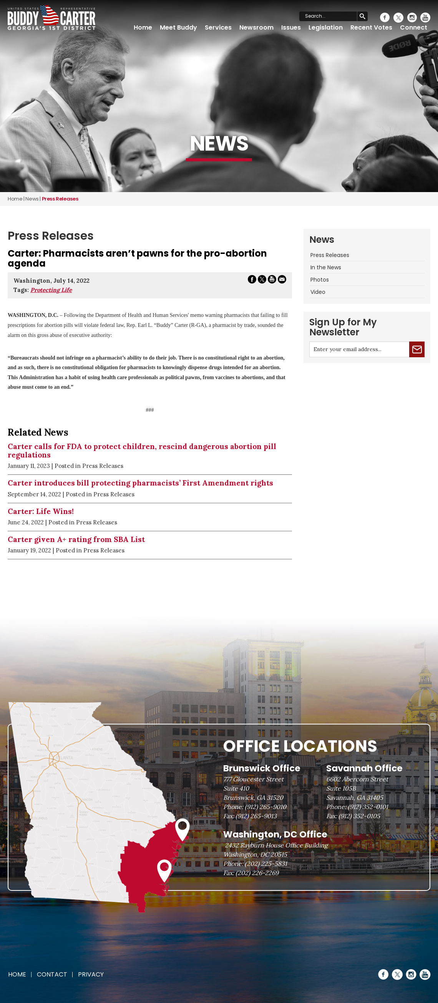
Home (143, 27)
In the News (325, 267)
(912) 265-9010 (265, 807)
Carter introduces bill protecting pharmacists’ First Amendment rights (140, 483)
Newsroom (256, 27)
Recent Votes (371, 27)
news (31, 198)
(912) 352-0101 (368, 807)
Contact (52, 974)
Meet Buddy (178, 27)
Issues (291, 27)
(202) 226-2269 (257, 873)
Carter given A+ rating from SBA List (76, 539)
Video (317, 292)
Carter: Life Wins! (41, 511)
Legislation (326, 27)
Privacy (91, 974)
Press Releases (329, 255)
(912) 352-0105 (359, 816)
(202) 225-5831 (266, 863)
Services (218, 27)
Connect (413, 27)
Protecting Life (51, 289)
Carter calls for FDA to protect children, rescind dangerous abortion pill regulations (142, 450)
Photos (319, 279)
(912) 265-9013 (256, 816)
